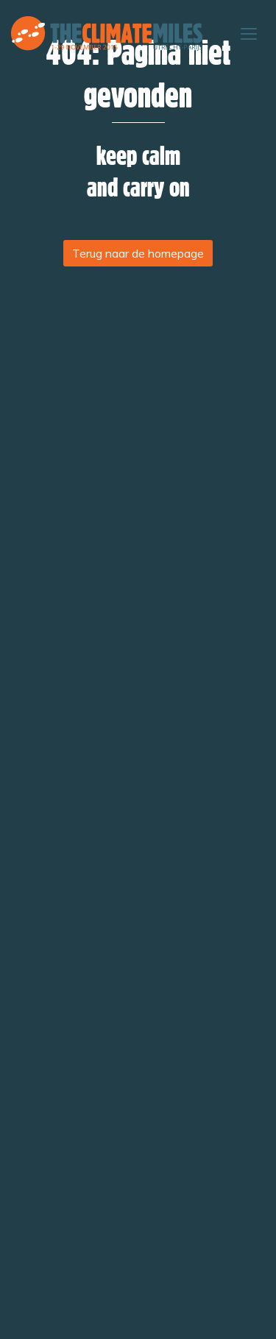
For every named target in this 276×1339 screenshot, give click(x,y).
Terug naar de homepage (138, 253)
